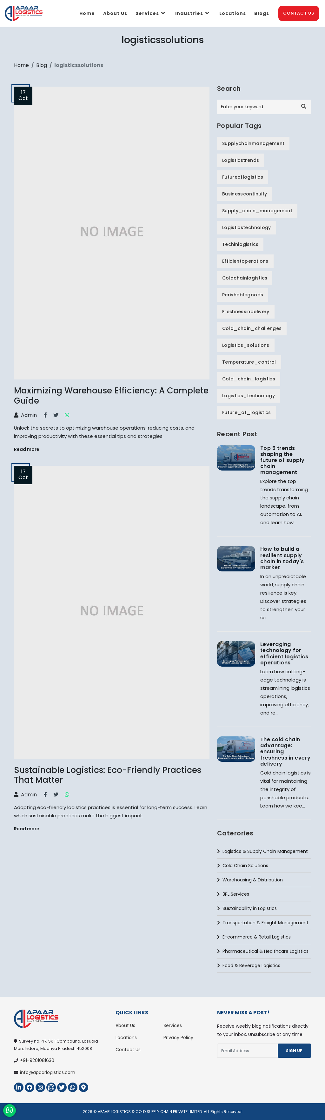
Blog (41, 65)
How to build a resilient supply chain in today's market (282, 558)
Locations (232, 13)
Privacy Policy (178, 1037)
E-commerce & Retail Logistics (254, 937)
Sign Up (294, 1050)
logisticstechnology (246, 227)
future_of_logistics (246, 412)
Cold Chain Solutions (242, 865)
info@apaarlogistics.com (47, 1072)
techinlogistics (240, 244)
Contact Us (298, 13)
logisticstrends (240, 160)
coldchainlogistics (244, 278)
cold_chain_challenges (252, 328)
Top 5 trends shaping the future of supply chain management (282, 460)
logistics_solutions (245, 345)
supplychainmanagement (253, 143)
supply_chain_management (257, 211)
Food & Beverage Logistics (248, 965)
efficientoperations (245, 261)
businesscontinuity (244, 194)
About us (115, 13)
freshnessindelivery (245, 311)
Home (87, 13)
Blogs (261, 13)
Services (151, 13)
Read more (26, 449)
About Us (125, 1025)
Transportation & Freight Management (262, 922)
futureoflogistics (242, 177)
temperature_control (249, 362)
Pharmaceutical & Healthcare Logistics (262, 951)
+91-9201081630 (37, 1060)
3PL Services (233, 894)
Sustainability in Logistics (247, 908)
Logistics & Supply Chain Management (262, 851)
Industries (193, 13)
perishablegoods (242, 295)
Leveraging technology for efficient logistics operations (284, 653)
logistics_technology (248, 395)
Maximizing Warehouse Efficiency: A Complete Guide (111, 395)
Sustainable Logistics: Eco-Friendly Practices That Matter (107, 775)
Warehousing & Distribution (250, 880)
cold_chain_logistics (248, 379)
